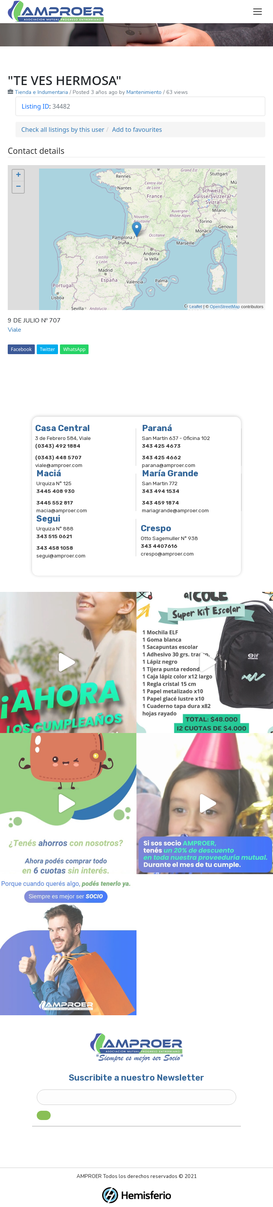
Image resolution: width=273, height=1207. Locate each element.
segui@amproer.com (60, 555)
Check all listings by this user (62, 129)
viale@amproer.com (58, 465)
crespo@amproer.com (167, 554)
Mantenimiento (144, 92)
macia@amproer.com (61, 510)
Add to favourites (137, 129)
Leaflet (195, 306)
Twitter (47, 349)
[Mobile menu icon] (257, 11)
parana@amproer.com (168, 465)
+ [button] (18, 175)
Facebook (21, 349)
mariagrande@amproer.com (175, 510)
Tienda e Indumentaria (41, 92)
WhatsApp (74, 349)
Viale (14, 330)
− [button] (18, 187)
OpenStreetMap (225, 306)
